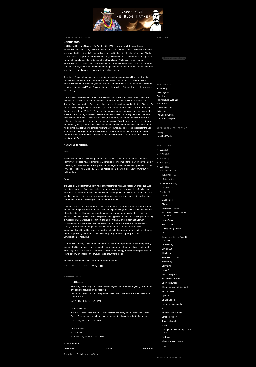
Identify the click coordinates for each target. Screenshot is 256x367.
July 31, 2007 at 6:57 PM (86, 320)
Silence (165, 204)
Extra (164, 195)
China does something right (175, 287)
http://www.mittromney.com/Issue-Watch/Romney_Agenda (91, 261)
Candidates (72, 42)
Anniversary (167, 244)
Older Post (148, 348)
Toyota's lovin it (169, 321)
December (167, 170)
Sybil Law (161, 111)
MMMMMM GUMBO (171, 278)
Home (109, 348)
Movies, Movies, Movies (173, 341)
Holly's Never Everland (167, 100)
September (167, 183)
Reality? (165, 270)
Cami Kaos (162, 96)
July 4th (165, 325)
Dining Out (167, 249)
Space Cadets (168, 300)
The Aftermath (168, 224)
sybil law (75, 328)
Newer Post (69, 348)
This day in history (170, 257)
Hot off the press (169, 274)
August (166, 187)
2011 (162, 150)
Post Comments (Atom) (88, 354)
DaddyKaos (76, 308)
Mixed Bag (167, 261)
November (167, 175)
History (160, 132)
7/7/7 (164, 308)
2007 (162, 167)
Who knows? (168, 291)
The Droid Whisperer (166, 118)
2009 (162, 158)
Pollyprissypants (164, 107)
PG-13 (165, 233)
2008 (162, 162)
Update (165, 295)
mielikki (74, 282)
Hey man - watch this (172, 304)
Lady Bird (166, 266)
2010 (162, 154)
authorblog (162, 88)
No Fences (167, 337)
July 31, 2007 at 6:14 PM (86, 301)
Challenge (166, 253)
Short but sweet (169, 283)
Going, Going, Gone (171, 228)
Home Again (167, 220)
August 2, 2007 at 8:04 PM (87, 336)
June (165, 346)
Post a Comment (71, 343)
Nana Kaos (162, 103)
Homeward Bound (170, 208)
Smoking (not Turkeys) (172, 312)
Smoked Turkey (169, 317)
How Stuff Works (164, 136)
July (164, 192)
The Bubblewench (165, 115)
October (166, 179)
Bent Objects (163, 92)
